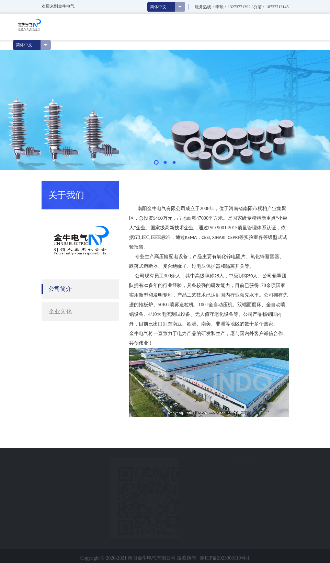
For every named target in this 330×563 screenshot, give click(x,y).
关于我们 (255, 186)
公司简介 (60, 289)
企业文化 (60, 311)
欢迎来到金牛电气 (58, 6)
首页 (235, 186)
